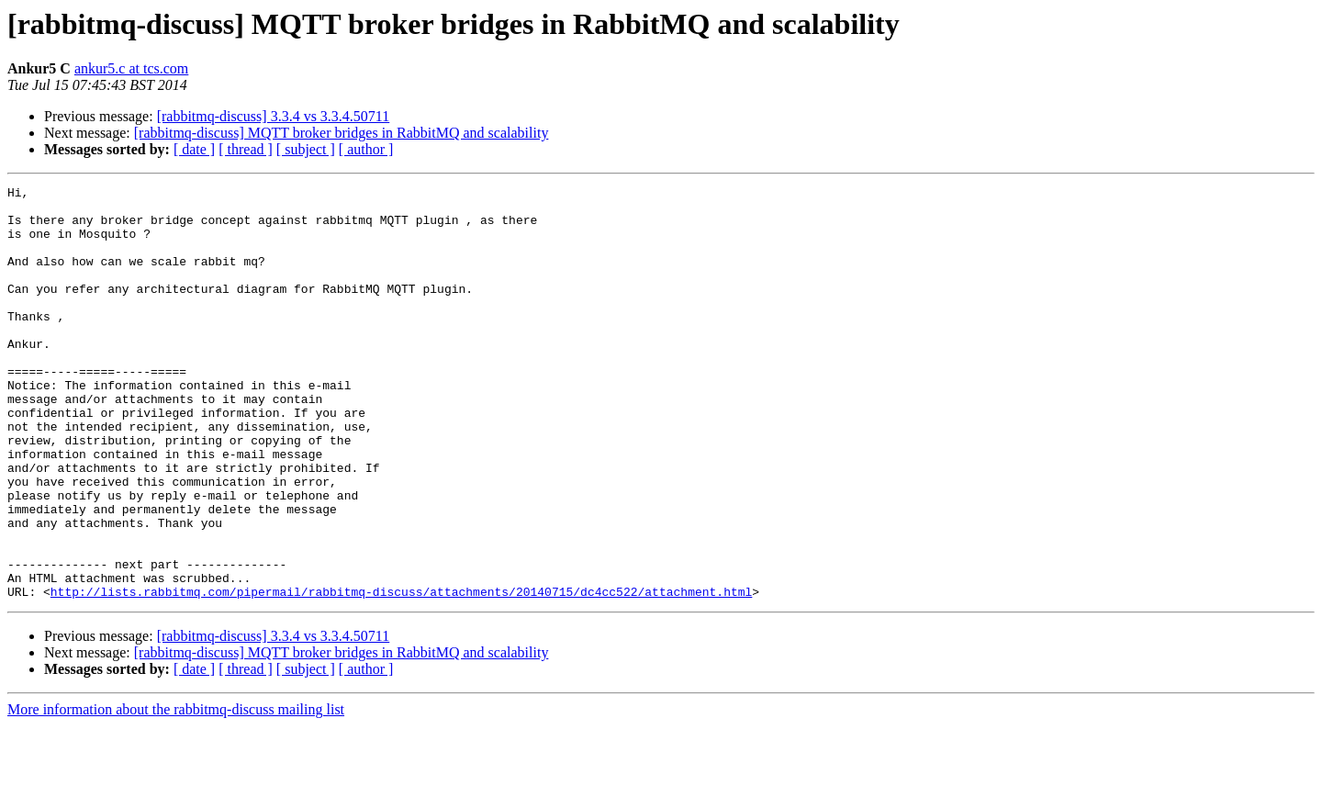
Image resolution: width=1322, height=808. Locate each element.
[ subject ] (305, 149)
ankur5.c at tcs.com (131, 68)
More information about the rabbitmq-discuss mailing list (175, 792)
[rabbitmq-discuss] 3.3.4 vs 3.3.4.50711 (273, 116)
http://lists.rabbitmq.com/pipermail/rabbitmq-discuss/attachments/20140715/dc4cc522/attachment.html (401, 674)
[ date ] (194, 149)
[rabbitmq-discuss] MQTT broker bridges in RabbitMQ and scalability (341, 132)
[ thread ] (245, 149)
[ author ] (366, 149)
